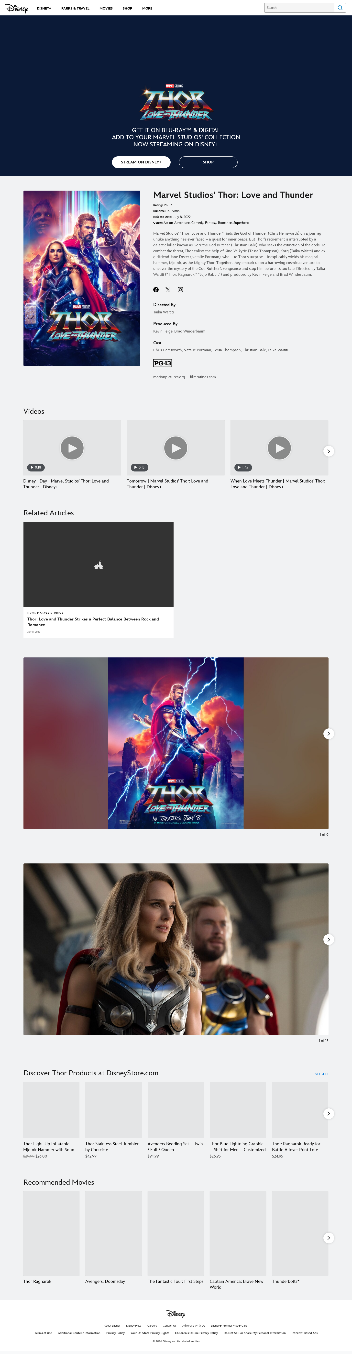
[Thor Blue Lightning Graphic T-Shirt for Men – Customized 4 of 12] (238, 1110)
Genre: (158, 223)
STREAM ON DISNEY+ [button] (141, 162)
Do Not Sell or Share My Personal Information (255, 1335)
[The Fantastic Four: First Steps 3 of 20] (176, 1234)
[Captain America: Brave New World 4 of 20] (238, 1234)
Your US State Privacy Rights (150, 1335)
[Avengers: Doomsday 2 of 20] (113, 1234)
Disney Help (134, 1328)
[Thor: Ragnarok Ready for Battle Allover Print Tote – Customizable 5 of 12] (300, 1110)
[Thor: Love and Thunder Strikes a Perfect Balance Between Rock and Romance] (98, 622)
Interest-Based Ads (305, 1335)
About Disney (112, 1328)
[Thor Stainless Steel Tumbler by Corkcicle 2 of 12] (113, 1110)
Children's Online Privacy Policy (196, 1335)
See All (322, 1074)
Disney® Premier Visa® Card (229, 1328)
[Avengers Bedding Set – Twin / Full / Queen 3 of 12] (176, 1110)
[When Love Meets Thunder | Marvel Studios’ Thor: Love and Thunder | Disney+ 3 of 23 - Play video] (279, 447)
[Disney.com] (16, 9)
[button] (208, 162)
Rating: (158, 205)
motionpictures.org (169, 377)
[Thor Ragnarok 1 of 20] (51, 1234)
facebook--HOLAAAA (156, 289)
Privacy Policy (115, 1335)
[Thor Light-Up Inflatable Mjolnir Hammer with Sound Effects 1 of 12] (51, 1110)
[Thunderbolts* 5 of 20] (300, 1234)
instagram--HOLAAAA (180, 289)
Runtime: (159, 211)
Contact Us (169, 1328)
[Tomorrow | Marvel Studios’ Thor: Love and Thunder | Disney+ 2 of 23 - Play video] (176, 447)
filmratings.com (203, 377)
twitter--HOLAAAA (168, 289)
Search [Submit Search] (340, 8)
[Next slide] (321, 750)
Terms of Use (43, 1335)
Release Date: (162, 217)
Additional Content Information (79, 1335)
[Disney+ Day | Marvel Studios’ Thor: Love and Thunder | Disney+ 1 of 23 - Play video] (72, 447)
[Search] (299, 8)
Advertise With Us (193, 1328)
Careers (152, 1328)
